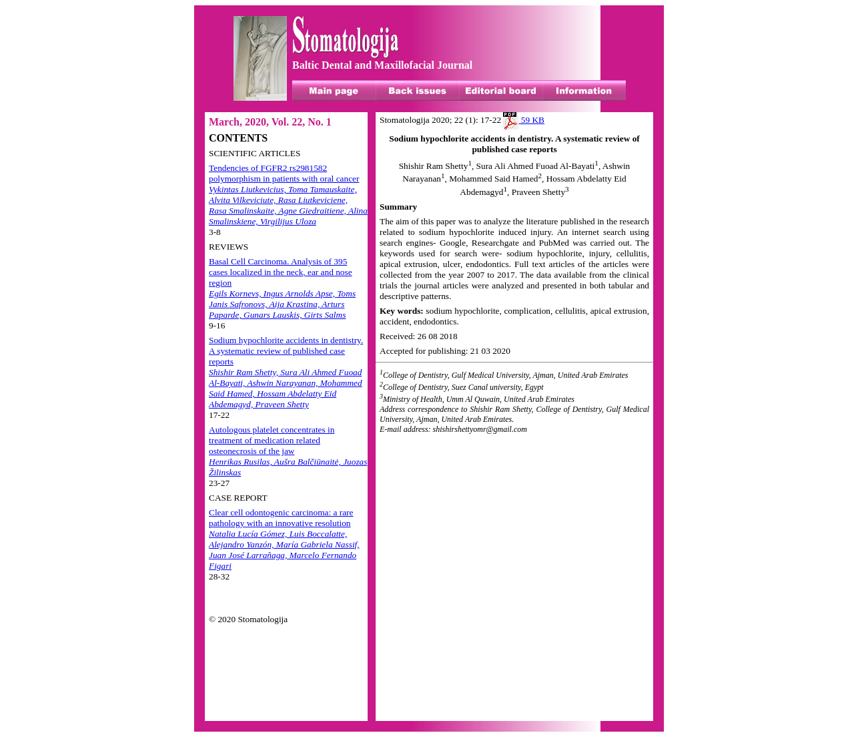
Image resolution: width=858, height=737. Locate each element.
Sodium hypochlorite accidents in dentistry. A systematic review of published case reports (286, 372)
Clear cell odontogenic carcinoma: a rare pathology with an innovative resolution (284, 539)
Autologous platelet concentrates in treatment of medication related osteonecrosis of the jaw (288, 451)
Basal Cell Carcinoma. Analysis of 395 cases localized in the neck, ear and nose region (282, 288)
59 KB (523, 120)
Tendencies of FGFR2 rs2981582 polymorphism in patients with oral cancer (288, 194)
